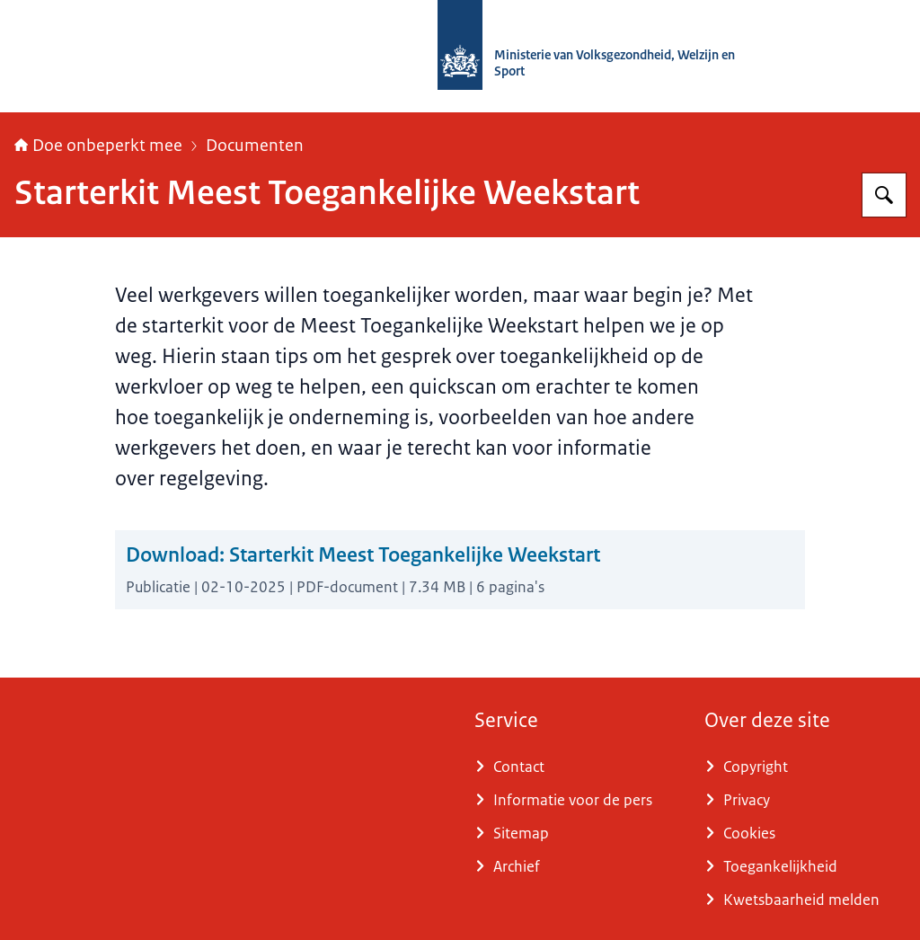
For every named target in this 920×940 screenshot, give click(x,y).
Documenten (255, 145)
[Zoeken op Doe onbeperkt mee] (884, 195)
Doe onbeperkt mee (98, 145)
